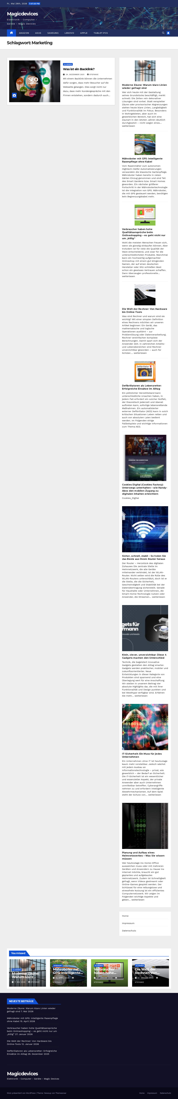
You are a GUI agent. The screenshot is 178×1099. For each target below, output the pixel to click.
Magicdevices (22, 14)
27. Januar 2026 (105, 978)
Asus (38, 33)
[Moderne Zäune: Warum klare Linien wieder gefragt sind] (145, 70)
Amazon (24, 33)
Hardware (58, 965)
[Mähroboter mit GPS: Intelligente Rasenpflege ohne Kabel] (145, 144)
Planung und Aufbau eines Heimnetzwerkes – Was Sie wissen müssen (143, 855)
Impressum (128, 923)
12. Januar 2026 (146, 978)
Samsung (53, 33)
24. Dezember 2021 (75, 74)
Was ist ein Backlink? (79, 69)
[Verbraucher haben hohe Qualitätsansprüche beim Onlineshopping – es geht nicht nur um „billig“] (145, 215)
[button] (163, 33)
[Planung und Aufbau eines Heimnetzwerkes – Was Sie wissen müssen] (145, 826)
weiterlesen (128, 126)
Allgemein (68, 64)
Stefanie (92, 74)
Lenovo (69, 33)
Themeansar (60, 1093)
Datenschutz (129, 930)
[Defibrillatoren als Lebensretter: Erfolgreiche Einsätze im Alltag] (145, 371)
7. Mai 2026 (20, 982)
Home (125, 916)
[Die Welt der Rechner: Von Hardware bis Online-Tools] (145, 294)
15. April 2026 (63, 978)
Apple (83, 33)
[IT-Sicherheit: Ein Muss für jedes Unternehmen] (145, 727)
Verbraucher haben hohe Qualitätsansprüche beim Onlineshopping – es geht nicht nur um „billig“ (32, 1031)
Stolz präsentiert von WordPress (21, 1093)
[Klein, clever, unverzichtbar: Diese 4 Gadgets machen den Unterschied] (145, 628)
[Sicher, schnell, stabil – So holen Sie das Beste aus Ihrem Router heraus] (145, 529)
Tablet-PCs (101, 33)
